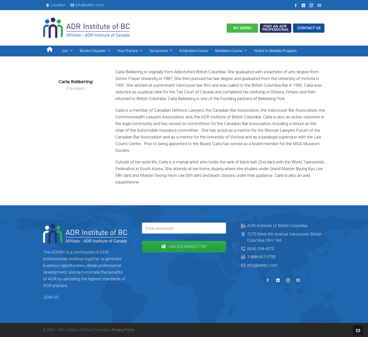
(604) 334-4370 (260, 248)
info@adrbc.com (87, 5)
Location (55, 5)
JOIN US (51, 297)
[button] (220, 228)
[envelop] (320, 5)
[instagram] (312, 5)
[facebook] (296, 5)
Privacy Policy (123, 330)
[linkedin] (304, 5)
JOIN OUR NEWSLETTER (184, 247)
